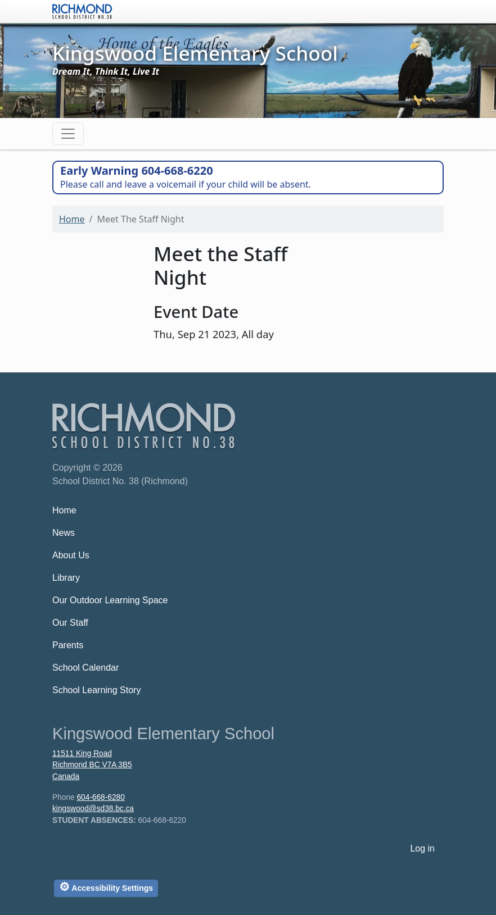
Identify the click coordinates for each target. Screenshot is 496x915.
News (63, 533)
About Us (70, 555)
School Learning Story (96, 690)
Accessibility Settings (106, 886)
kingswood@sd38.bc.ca (93, 808)
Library (66, 577)
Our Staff (70, 622)
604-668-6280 (100, 797)
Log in (422, 848)
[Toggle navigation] (68, 133)
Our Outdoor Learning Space (110, 600)
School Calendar (85, 667)
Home (72, 219)
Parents (67, 645)
